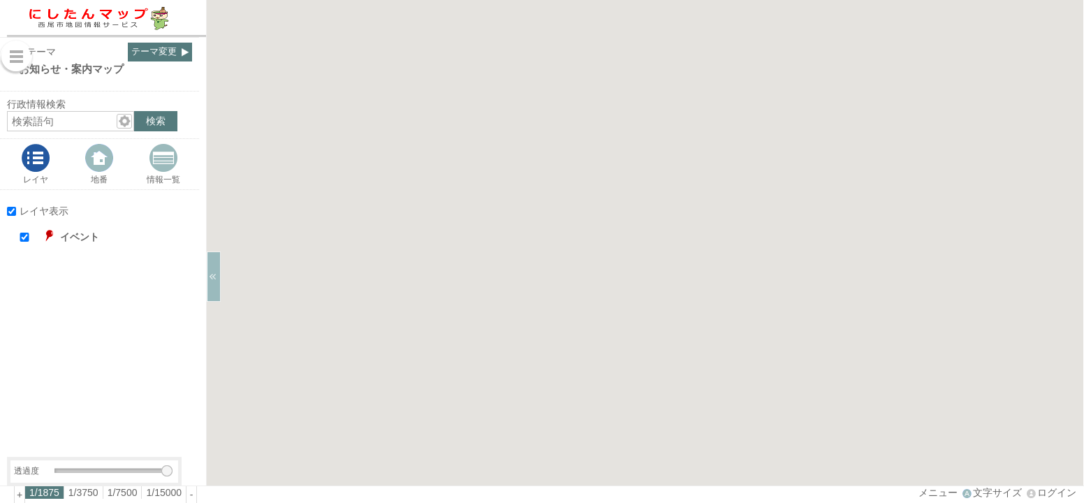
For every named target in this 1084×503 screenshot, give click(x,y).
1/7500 (123, 492)
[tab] (35, 164)
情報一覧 (163, 179)
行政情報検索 (36, 104)
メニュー (938, 492)
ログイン (1056, 492)
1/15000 (164, 492)
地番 (99, 179)
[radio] (44, 492)
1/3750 (83, 492)
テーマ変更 (154, 52)
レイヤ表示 (44, 211)
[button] (113, 237)
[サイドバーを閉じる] (214, 277)
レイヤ (35, 179)
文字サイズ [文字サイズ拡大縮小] (997, 492)
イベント (79, 236)
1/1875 (44, 492)
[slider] (167, 470)
